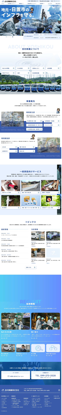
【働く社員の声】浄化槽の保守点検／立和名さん (52, 37)
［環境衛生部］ (14, 398)
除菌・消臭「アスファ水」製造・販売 (37, 405)
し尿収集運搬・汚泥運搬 (16, 401)
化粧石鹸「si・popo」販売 (37, 407)
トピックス (50, 3)
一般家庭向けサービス (31, 3)
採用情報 (41, 3)
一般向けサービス (36, 396)
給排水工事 (26, 404)
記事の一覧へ (28, 267)
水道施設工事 (26, 403)
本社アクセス (4, 404)
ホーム (3, 3)
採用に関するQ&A (48, 406)
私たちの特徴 (4, 398)
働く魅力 (46, 399)
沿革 (3, 406)
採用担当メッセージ (48, 402)
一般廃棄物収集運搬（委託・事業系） (15, 404)
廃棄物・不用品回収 (35, 401)
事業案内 (20, 3)
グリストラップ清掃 (15, 405)
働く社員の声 (47, 401)
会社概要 (3, 402)
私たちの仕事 (47, 398)
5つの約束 (4, 399)
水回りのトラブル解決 (36, 398)
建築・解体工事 (27, 401)
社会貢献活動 (4, 407)
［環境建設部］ (26, 398)
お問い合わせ (58, 3)
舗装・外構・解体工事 (36, 399)
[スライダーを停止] (12, 36)
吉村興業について (11, 3)
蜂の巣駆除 (34, 402)
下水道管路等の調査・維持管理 (17, 407)
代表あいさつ (4, 401)
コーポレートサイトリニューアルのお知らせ (51, 34)
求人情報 (46, 404)
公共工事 (25, 400)
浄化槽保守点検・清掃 (16, 400)
